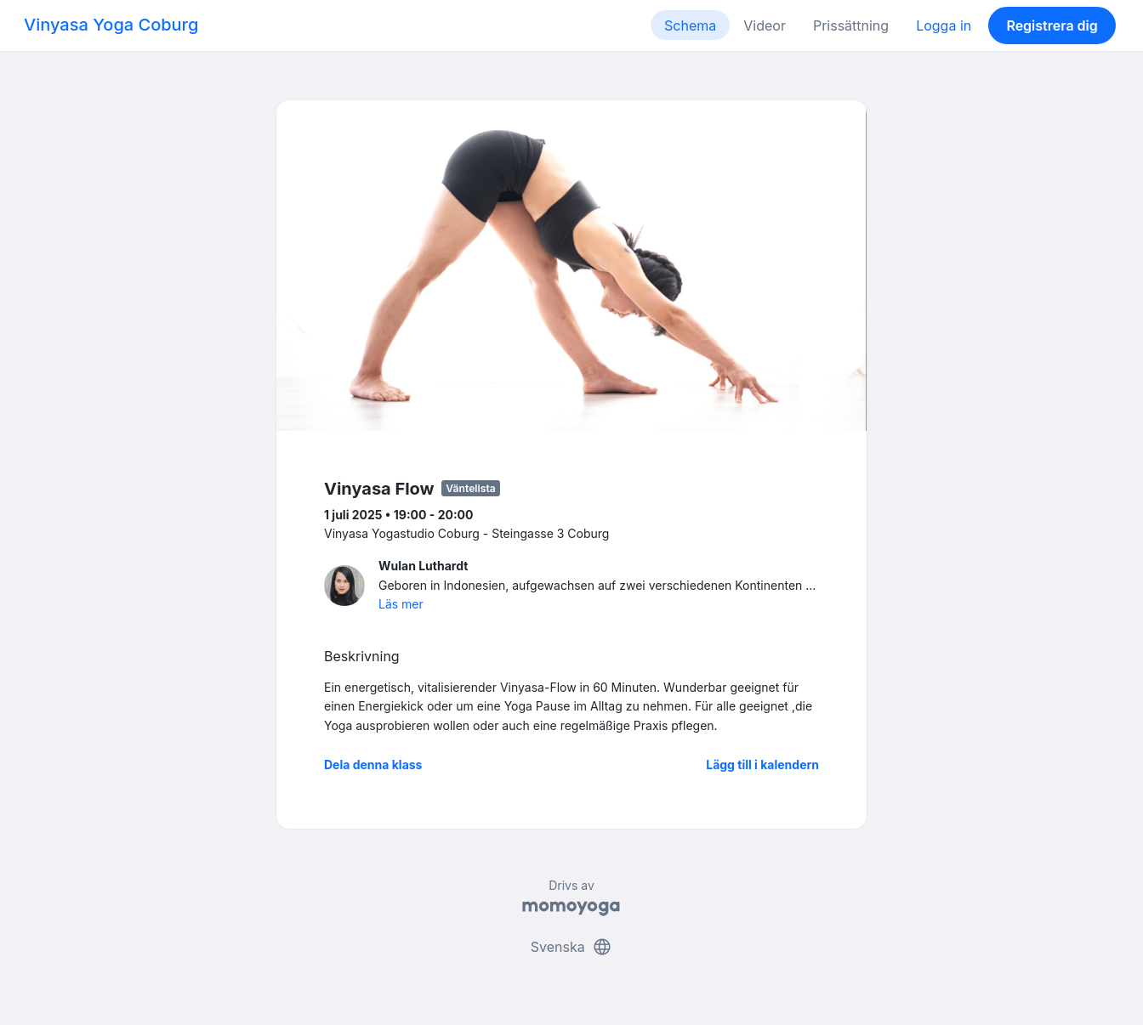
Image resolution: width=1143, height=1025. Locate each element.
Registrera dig (1051, 25)
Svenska (571, 947)
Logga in (943, 25)
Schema (690, 25)
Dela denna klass (373, 764)
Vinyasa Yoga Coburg (111, 24)
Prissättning (851, 25)
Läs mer (401, 604)
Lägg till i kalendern (762, 764)
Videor (764, 25)
